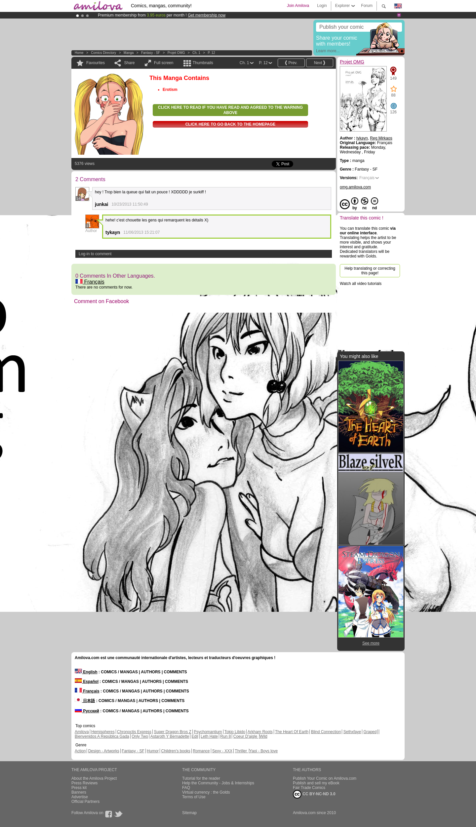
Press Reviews (84, 783)
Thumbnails (203, 62)
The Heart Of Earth (291, 731)
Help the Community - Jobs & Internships (218, 783)
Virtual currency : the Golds (206, 792)
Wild (263, 736)
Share (129, 62)
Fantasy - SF (150, 53)
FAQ (186, 787)
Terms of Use (194, 797)
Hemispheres (103, 731)
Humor (153, 751)
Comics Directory (103, 53)
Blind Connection (326, 731)
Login (322, 5)
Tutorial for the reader (201, 778)
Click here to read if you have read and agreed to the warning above (230, 110)
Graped (370, 731)
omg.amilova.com (355, 187)
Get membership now (206, 15)
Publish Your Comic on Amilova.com (324, 778)
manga (129, 53)
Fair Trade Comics (309, 787)
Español (87, 681)
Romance (201, 751)
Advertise (79, 797)
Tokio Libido (234, 731)
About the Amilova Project (94, 778)
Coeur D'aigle (245, 736)
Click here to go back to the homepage (230, 124)
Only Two (140, 736)
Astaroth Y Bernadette (169, 736)
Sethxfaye (352, 731)
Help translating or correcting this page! (369, 270)
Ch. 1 (196, 53)
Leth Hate (209, 736)
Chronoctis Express (134, 731)
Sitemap (189, 812)
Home (79, 53)
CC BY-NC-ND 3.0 (314, 794)
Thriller (241, 751)
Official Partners (85, 801)
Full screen (164, 62)
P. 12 (211, 53)
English (86, 672)
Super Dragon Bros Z (172, 731)
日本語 (85, 700)
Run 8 (225, 736)
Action (80, 751)
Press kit (79, 787)
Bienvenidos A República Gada (102, 736)
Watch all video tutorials (360, 283)
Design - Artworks (103, 751)
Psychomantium (208, 731)
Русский (87, 711)
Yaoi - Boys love (263, 751)
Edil (195, 736)
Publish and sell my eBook (316, 783)
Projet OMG (176, 53)
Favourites (95, 62)
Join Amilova (298, 5)
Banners (78, 792)
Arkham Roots (260, 731)
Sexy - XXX (222, 751)
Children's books (175, 751)
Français (89, 282)
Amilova (82, 731)
